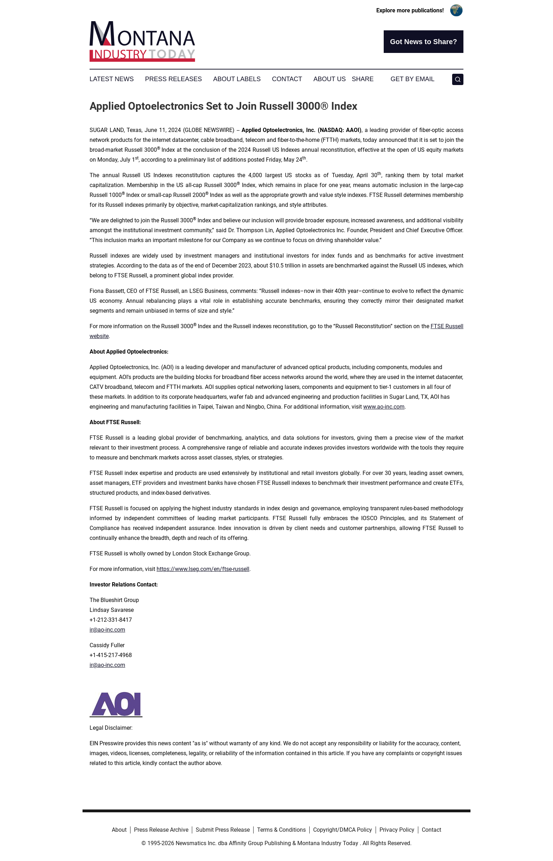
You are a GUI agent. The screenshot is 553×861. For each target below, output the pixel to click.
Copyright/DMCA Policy (342, 829)
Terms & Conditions (281, 829)
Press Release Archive (161, 829)
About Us (330, 79)
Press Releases (173, 79)
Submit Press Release (223, 829)
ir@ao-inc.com (107, 629)
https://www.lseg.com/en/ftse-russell (203, 569)
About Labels (237, 79)
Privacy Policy (396, 829)
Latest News (112, 79)
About (119, 829)
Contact (287, 79)
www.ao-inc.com (384, 406)
